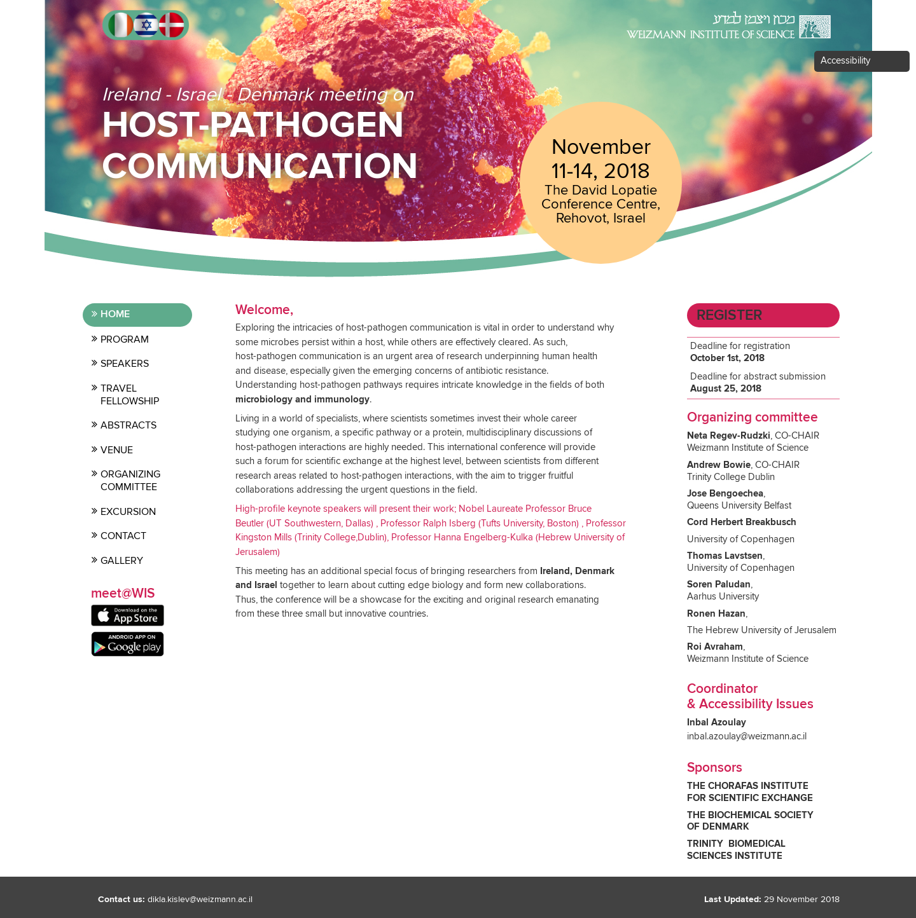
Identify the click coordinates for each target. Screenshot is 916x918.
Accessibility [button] (845, 61)
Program (125, 339)
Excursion (128, 511)
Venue (117, 450)
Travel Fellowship (130, 395)
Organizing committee (130, 480)
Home (115, 314)
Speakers (125, 363)
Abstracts (128, 425)
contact (123, 536)
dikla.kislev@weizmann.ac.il (200, 899)
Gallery (122, 560)
